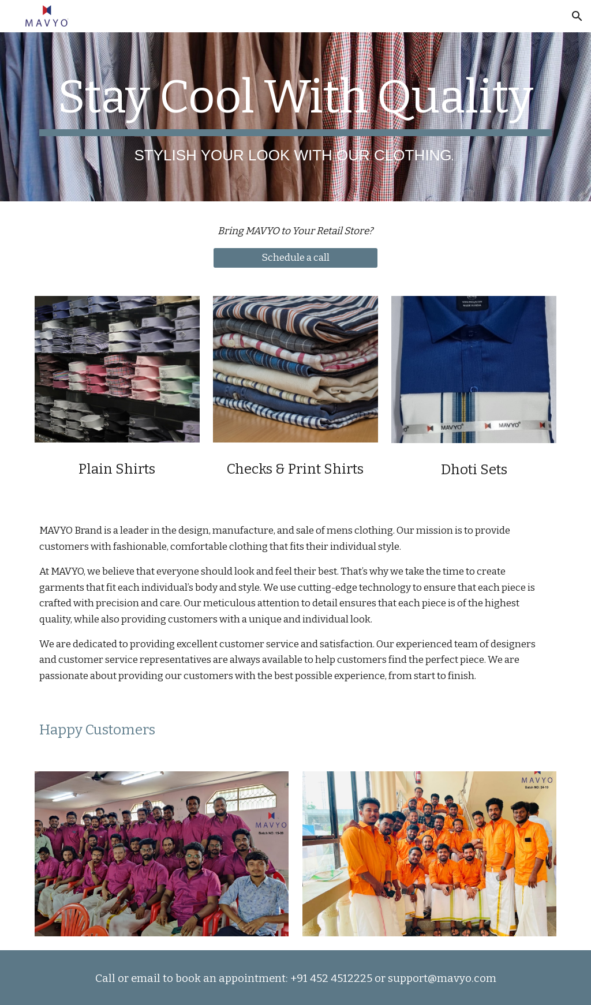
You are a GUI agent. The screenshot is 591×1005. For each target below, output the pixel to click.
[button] (577, 16)
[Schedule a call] (295, 258)
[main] (296, 117)
